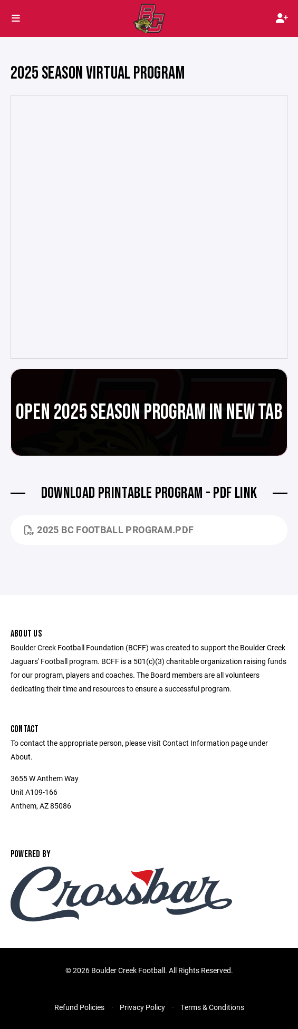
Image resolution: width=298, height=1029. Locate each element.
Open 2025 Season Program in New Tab (149, 412)
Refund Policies (79, 1007)
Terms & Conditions (212, 1007)
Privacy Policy (142, 1007)
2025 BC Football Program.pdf (109, 529)
